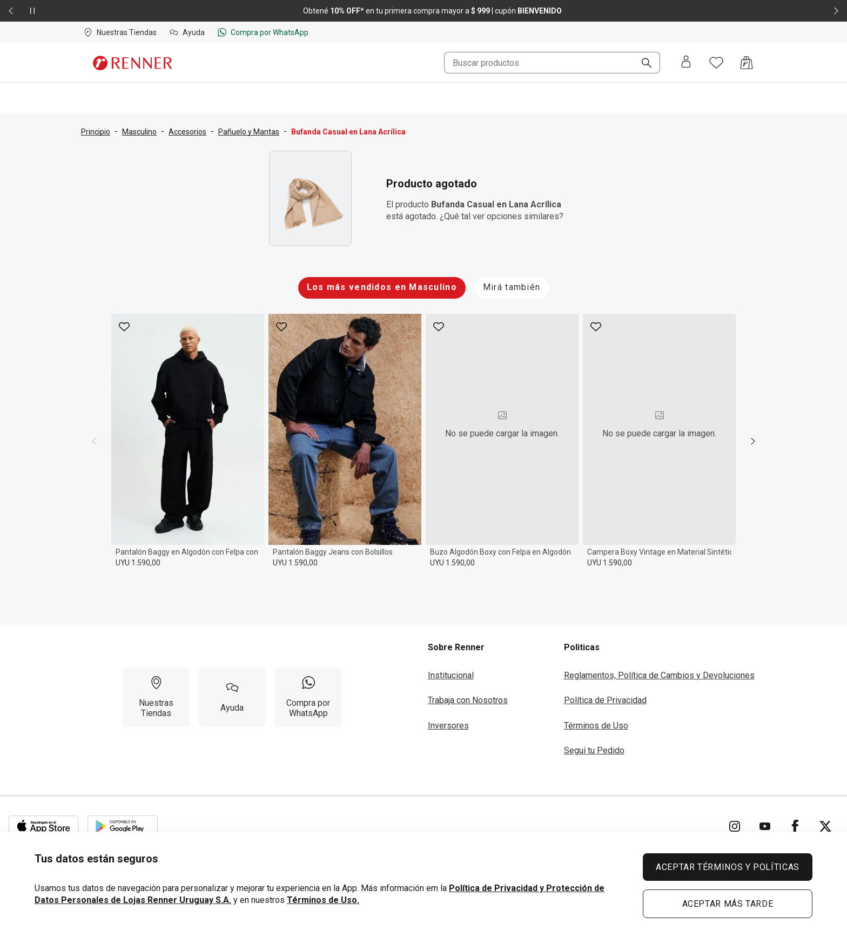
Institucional (451, 675)
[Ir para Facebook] (795, 826)
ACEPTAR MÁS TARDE (728, 904)
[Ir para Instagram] (735, 826)
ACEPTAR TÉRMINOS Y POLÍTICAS (727, 867)
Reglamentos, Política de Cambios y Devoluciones (659, 675)
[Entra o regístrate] (686, 62)
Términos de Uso (596, 725)
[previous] (94, 441)
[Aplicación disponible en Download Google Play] (123, 826)
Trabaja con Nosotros (468, 700)
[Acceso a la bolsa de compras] (746, 63)
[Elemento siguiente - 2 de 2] (836, 11)
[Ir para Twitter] (825, 826)
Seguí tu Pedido (594, 750)
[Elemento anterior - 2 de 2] (11, 11)
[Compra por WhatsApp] (308, 697)
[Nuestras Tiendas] (156, 697)
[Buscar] (642, 63)
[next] (753, 441)
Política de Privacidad (605, 700)
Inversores (448, 725)
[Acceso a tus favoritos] (716, 63)
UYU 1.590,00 (138, 562)
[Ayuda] (232, 697)
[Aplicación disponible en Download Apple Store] (44, 826)
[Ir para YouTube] (765, 826)
